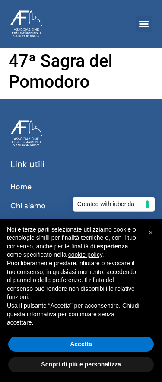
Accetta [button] (81, 344)
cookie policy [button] (85, 254)
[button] (144, 24)
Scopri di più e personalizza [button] (81, 364)
